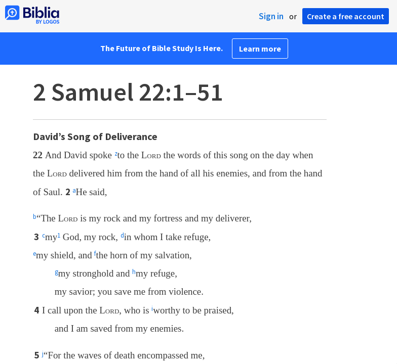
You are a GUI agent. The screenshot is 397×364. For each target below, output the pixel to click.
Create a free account (345, 16)
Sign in (271, 16)
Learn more (260, 48)
